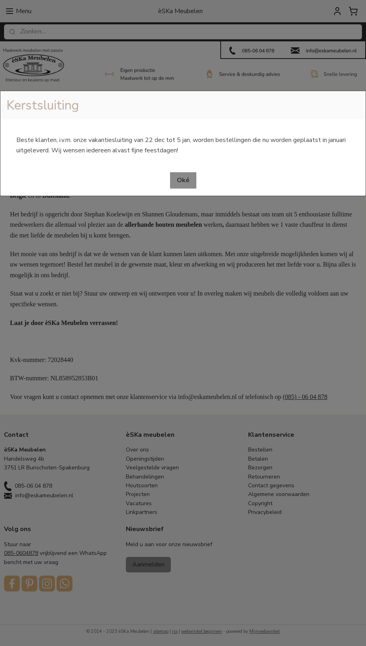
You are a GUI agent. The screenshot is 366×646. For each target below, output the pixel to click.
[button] (183, 180)
